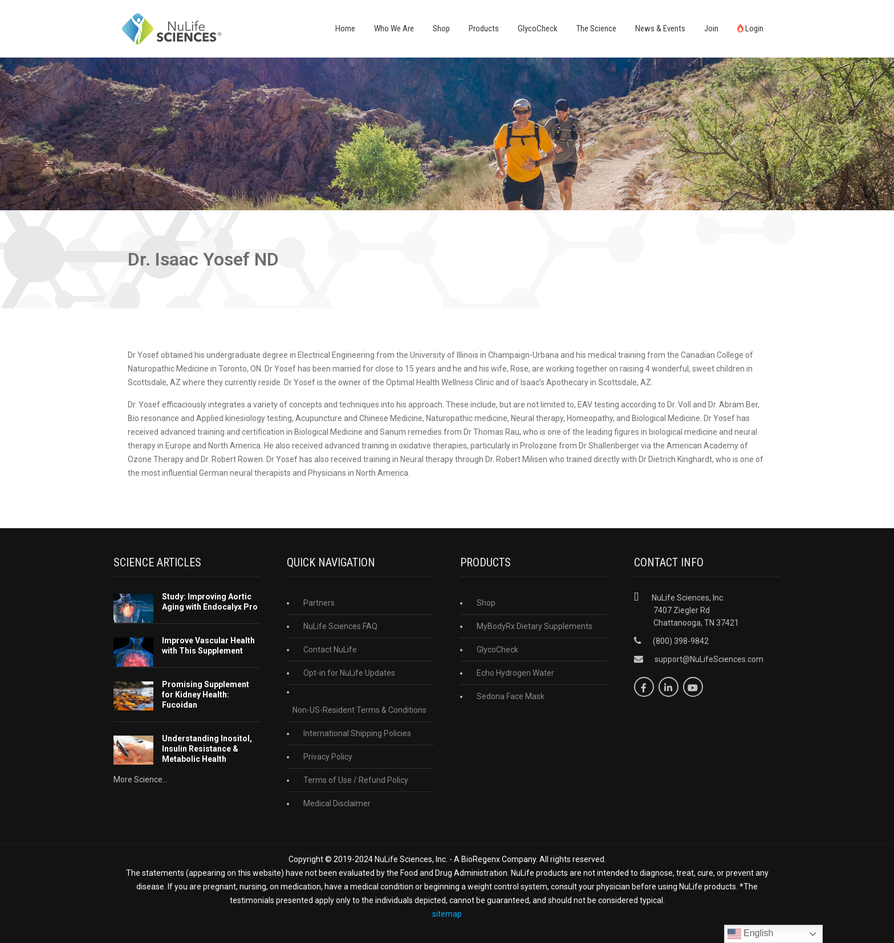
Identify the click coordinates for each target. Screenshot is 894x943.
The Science (596, 28)
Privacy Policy (327, 756)
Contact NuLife (330, 649)
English (751, 934)
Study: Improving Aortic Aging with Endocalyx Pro (210, 601)
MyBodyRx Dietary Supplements (534, 626)
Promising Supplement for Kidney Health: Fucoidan (205, 694)
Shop (441, 28)
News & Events (660, 28)
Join (711, 28)
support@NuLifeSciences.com (709, 659)
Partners (319, 602)
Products (484, 28)
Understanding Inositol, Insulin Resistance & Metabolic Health (207, 749)
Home (345, 28)
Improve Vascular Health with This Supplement (208, 645)
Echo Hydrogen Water (515, 672)
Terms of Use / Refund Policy (355, 780)
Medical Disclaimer (337, 803)
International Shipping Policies (357, 733)
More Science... (140, 779)
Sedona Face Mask (510, 696)
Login (750, 28)
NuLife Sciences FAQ (340, 626)
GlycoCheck (538, 28)
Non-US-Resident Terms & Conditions (359, 710)
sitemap (447, 913)
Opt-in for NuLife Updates (349, 672)
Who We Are (394, 28)
